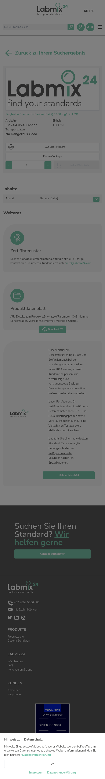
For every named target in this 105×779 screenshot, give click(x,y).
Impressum (36, 773)
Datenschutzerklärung (36, 755)
